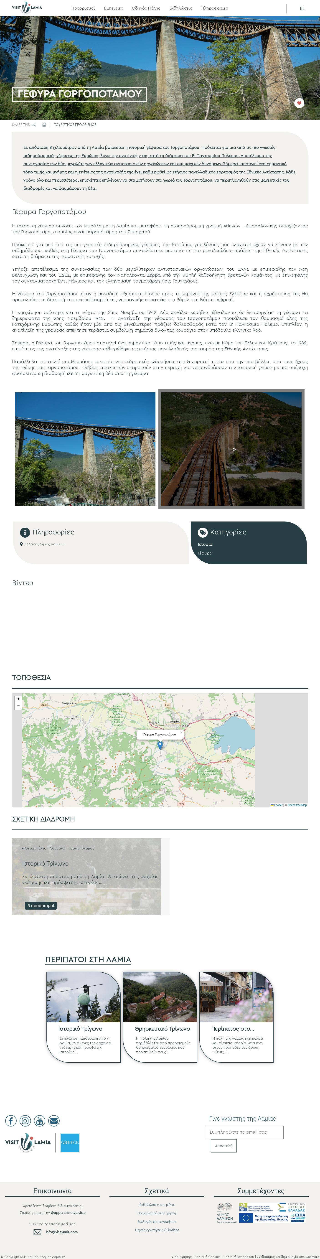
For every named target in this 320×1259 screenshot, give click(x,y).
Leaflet (276, 805)
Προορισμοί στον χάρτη (157, 1213)
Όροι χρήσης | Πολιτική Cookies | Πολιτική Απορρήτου (213, 1257)
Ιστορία (205, 544)
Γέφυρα (205, 553)
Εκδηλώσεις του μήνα (157, 1205)
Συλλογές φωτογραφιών (156, 1221)
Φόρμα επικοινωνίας (68, 1213)
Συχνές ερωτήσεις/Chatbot (157, 1230)
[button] (160, 745)
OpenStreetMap (297, 805)
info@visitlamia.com (62, 1232)
